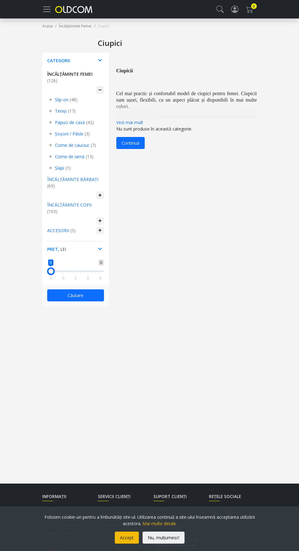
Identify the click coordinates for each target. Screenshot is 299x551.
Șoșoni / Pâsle (72, 137)
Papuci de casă (74, 126)
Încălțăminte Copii (69, 212)
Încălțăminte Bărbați (72, 186)
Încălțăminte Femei (70, 81)
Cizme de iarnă (74, 160)
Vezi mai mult (129, 126)
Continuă (130, 147)
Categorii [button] (58, 64)
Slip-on (66, 103)
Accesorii (61, 234)
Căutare (75, 299)
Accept (127, 538)
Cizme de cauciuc (75, 149)
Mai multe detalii (159, 523)
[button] (220, 11)
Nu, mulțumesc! (163, 538)
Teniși (65, 115)
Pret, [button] (56, 253)
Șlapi (63, 172)
